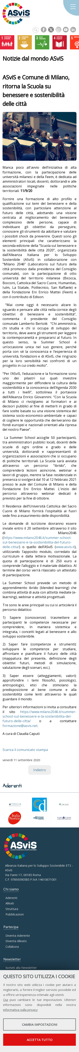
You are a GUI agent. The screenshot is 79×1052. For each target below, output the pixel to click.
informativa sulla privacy (20, 1010)
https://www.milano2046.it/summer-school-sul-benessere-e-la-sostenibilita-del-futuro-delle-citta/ (37, 542)
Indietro (39, 770)
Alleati (9, 903)
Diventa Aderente (17, 936)
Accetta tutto (39, 1040)
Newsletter (12, 959)
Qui (5, 1000)
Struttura (11, 909)
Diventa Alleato (16, 941)
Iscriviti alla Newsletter (21, 968)
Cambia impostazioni (39, 1024)
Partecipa (10, 927)
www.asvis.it (65, 547)
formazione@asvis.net (20, 725)
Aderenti (11, 898)
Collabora (12, 947)
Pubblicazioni (14, 914)
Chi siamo (11, 889)
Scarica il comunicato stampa (25, 749)
